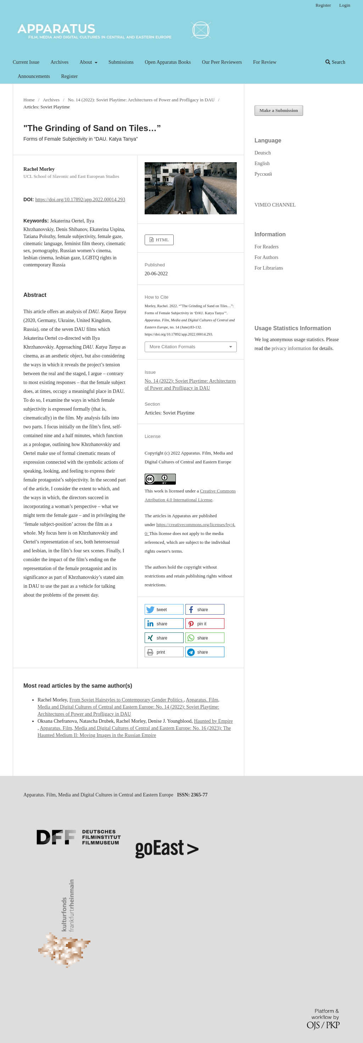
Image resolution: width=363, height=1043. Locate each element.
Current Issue (26, 62)
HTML (162, 239)
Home (29, 99)
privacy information (291, 348)
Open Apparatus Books (168, 62)
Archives (60, 62)
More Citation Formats (172, 346)
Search (335, 62)
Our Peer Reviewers (222, 62)
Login (344, 5)
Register (69, 76)
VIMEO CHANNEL (275, 205)
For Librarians (269, 268)
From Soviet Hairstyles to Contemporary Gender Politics (126, 700)
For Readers (267, 246)
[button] (164, 609)
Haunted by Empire (213, 721)
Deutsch (263, 153)
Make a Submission (278, 110)
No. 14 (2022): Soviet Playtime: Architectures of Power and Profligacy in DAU (141, 99)
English (262, 163)
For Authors (266, 257)
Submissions (121, 62)
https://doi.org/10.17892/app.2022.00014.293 (80, 199)
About (87, 62)
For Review (265, 62)
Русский (263, 174)
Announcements (34, 76)
